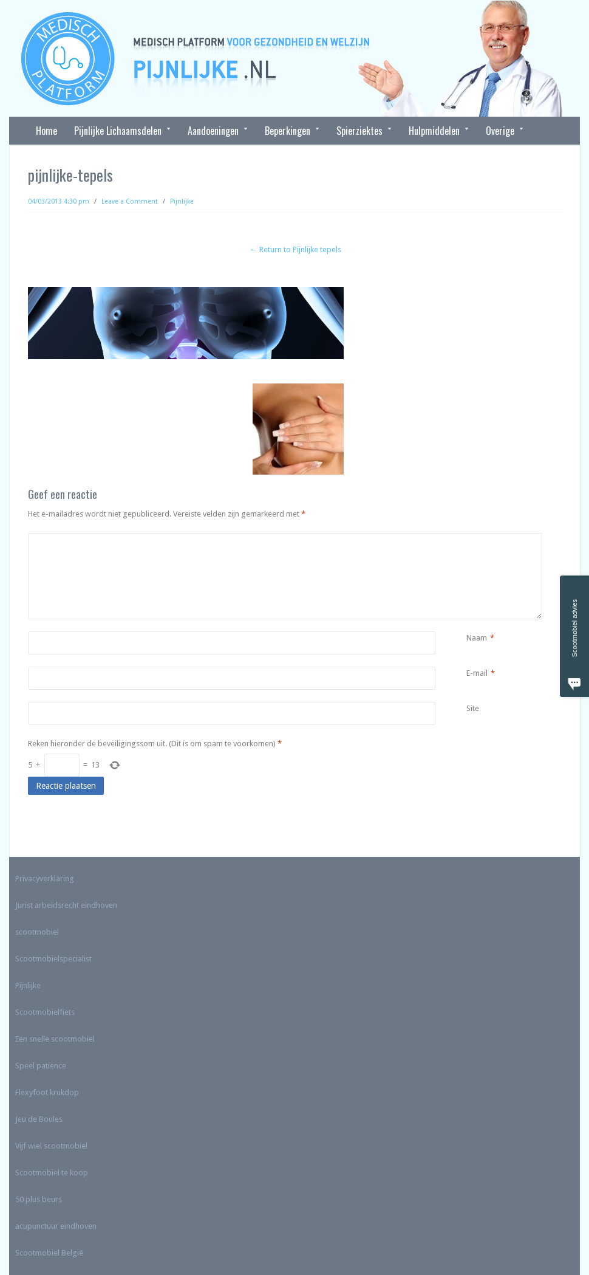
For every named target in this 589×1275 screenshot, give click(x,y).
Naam (476, 638)
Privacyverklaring (44, 878)
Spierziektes (360, 130)
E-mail (477, 673)
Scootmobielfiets (45, 1012)
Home (46, 130)
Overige (500, 130)
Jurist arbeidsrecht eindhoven (66, 905)
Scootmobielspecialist (53, 958)
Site (472, 708)
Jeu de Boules (39, 1119)
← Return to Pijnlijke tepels (295, 249)
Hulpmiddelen (434, 130)
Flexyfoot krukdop (47, 1092)
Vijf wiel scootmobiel (51, 1145)
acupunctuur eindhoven (56, 1226)
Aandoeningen (213, 130)
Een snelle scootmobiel (55, 1038)
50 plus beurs (38, 1199)
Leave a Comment (129, 201)
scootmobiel (37, 931)
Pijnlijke (182, 201)
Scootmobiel (37, 1252)
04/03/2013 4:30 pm (58, 201)
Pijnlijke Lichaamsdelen (118, 130)
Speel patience (40, 1065)
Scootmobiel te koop (51, 1172)
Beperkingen (287, 130)
